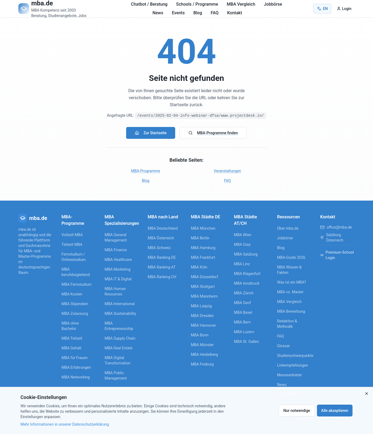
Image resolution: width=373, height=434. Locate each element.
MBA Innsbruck (247, 283)
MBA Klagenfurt (247, 273)
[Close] (366, 393)
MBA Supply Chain (120, 338)
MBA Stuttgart (203, 286)
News (158, 12)
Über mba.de (287, 228)
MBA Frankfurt (203, 257)
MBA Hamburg (203, 248)
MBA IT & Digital (118, 279)
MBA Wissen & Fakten (289, 270)
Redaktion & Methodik (287, 324)
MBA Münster (202, 345)
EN (322, 8)
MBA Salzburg (246, 254)
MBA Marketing (117, 269)
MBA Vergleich (241, 4)
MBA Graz (242, 244)
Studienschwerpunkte (294, 355)
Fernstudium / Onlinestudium (73, 257)
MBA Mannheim (204, 296)
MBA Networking (75, 377)
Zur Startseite (151, 133)
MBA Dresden (202, 316)
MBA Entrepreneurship (119, 326)
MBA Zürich (244, 293)
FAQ (215, 12)
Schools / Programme (197, 4)
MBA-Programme (145, 171)
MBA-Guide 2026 (291, 257)
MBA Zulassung (74, 313)
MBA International (120, 304)
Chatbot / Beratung (149, 4)
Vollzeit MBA (72, 235)
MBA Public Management (116, 375)
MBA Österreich (161, 238)
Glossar (283, 346)
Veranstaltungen (227, 171)
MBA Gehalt (71, 348)
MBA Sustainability (120, 313)
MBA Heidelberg (204, 354)
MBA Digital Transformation (117, 360)
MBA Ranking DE (162, 257)
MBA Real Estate (118, 348)
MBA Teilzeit (71, 338)
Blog (197, 12)
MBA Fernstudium (76, 284)
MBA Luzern (244, 332)
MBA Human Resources (115, 291)
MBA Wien (242, 235)
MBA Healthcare (118, 259)
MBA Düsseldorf (204, 277)
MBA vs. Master (290, 292)
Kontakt (234, 12)
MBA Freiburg (202, 364)
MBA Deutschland (163, 228)
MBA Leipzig (201, 306)
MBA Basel (243, 312)
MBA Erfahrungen (76, 367)
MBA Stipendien (74, 304)
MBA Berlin (200, 238)
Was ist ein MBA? (291, 282)
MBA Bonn (200, 335)
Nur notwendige (296, 410)
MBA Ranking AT (162, 267)
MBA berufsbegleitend (75, 272)
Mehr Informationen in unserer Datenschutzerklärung (64, 424)
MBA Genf (242, 303)
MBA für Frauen (74, 358)
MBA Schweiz (159, 248)
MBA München (203, 228)
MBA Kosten (71, 294)
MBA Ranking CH (162, 277)
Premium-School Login (337, 255)
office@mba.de (339, 227)
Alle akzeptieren (334, 410)
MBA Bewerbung (291, 311)
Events (178, 12)
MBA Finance (116, 250)
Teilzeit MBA (71, 244)
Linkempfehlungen (292, 365)
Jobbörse (273, 4)
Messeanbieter (289, 375)
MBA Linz (242, 264)
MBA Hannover (203, 325)
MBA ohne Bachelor (70, 326)
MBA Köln (199, 267)
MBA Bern (242, 322)
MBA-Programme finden (213, 133)
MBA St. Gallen (246, 341)
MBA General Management (116, 237)
